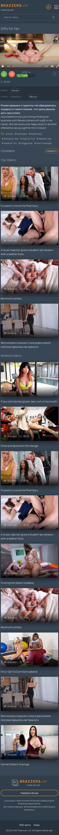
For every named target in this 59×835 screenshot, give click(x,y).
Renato (15, 90)
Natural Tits (29, 138)
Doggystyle (26, 143)
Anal (10, 133)
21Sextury (16, 96)
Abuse (33, 96)
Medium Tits (10, 143)
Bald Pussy (36, 133)
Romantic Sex (11, 138)
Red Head (22, 133)
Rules (37, 824)
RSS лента (25, 824)
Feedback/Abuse (29, 793)
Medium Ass (45, 138)
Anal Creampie (44, 143)
